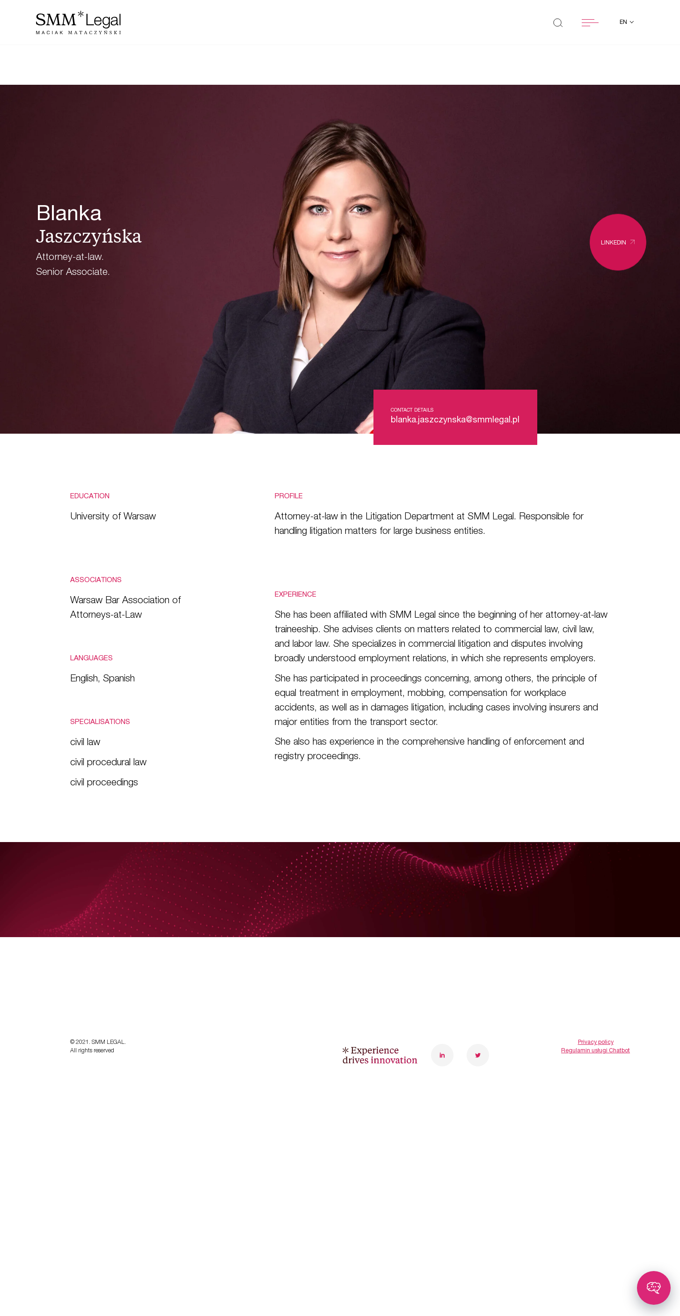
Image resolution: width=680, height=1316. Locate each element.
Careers (238, 967)
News (84, 997)
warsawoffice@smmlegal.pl (487, 947)
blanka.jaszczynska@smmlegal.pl (455, 420)
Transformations (113, 938)
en (624, 22)
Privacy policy (596, 1113)
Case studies (104, 967)
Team (232, 938)
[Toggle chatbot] (654, 1288)
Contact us (247, 997)
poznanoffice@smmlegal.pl (600, 947)
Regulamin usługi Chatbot (595, 1122)
